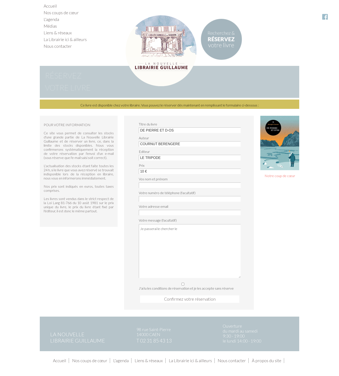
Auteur (144, 138)
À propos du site (266, 360)
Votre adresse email (153, 206)
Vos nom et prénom (153, 179)
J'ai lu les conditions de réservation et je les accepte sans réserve (188, 285)
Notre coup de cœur (280, 176)
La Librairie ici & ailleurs (65, 39)
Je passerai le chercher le (190, 251)
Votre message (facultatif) (158, 220)
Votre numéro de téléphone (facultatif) (167, 193)
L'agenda (51, 19)
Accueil (50, 5)
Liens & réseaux (58, 32)
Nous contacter (58, 46)
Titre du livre (148, 124)
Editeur (144, 151)
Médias (50, 26)
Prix (141, 165)
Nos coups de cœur (61, 12)
